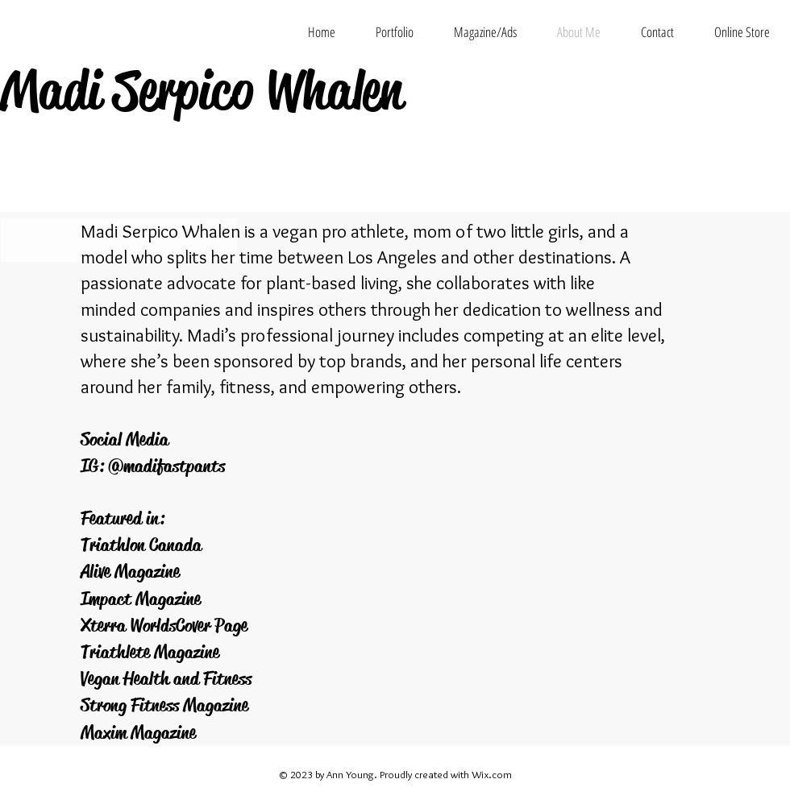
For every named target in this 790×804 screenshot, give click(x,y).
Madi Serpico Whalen (201, 90)
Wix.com (492, 774)
